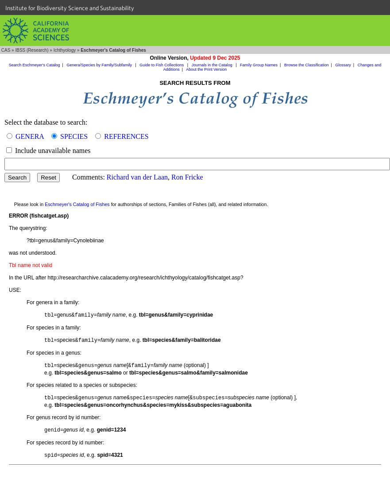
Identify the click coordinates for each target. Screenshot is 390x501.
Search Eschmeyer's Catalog (34, 65)
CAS (6, 50)
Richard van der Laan (137, 177)
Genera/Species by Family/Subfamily (99, 65)
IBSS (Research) (31, 50)
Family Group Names (259, 65)
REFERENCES (126, 136)
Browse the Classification (306, 65)
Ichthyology (65, 50)
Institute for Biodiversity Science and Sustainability (69, 7)
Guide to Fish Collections (162, 65)
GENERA (29, 136)
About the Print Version (206, 69)
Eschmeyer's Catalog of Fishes (77, 204)
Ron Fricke (187, 177)
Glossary (343, 65)
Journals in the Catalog (213, 65)
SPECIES (74, 136)
